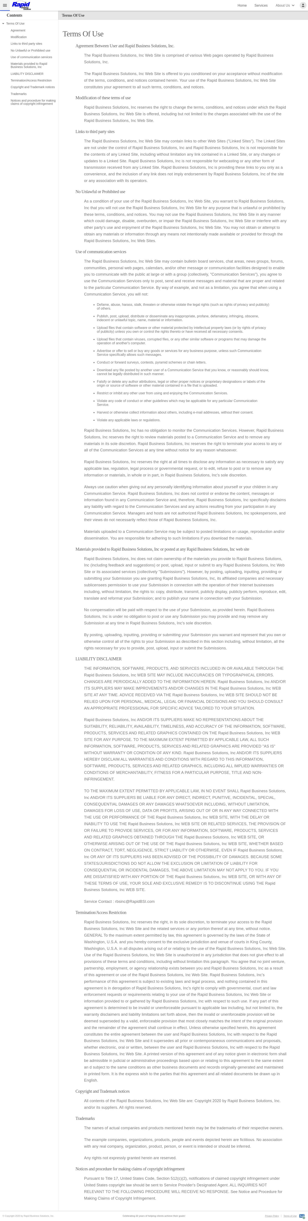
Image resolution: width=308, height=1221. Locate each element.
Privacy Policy (272, 1216)
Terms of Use (290, 1216)
